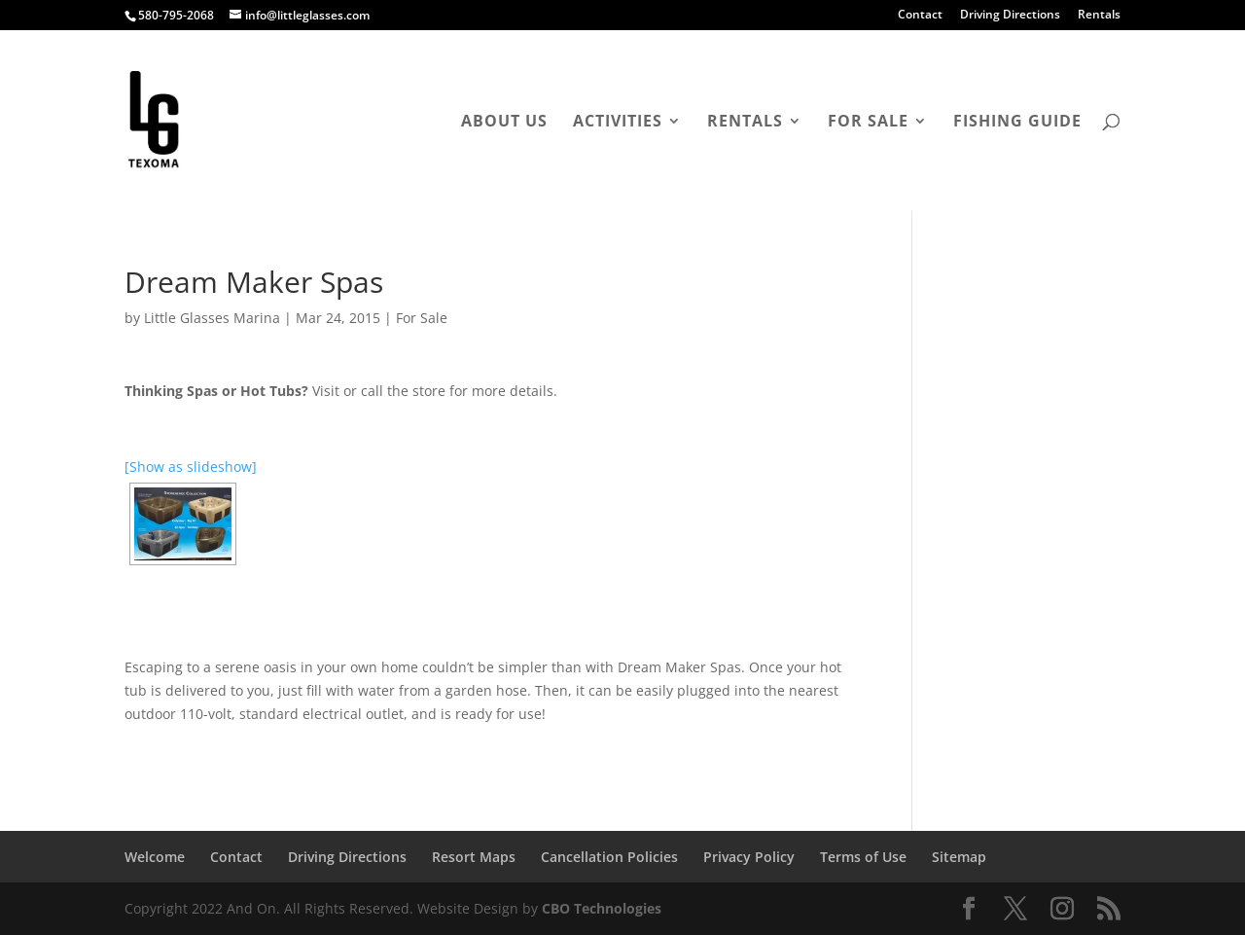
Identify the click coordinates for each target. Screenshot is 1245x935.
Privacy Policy (749, 856)
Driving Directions (1010, 15)
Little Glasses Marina (212, 317)
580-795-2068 (176, 15)
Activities (617, 122)
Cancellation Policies (609, 856)
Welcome (154, 856)
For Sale (868, 122)
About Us (504, 122)
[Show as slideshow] (190, 466)
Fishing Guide (1017, 122)
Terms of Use (863, 856)
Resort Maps (474, 856)
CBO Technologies (601, 908)
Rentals (1099, 15)
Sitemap (959, 856)
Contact (920, 15)
